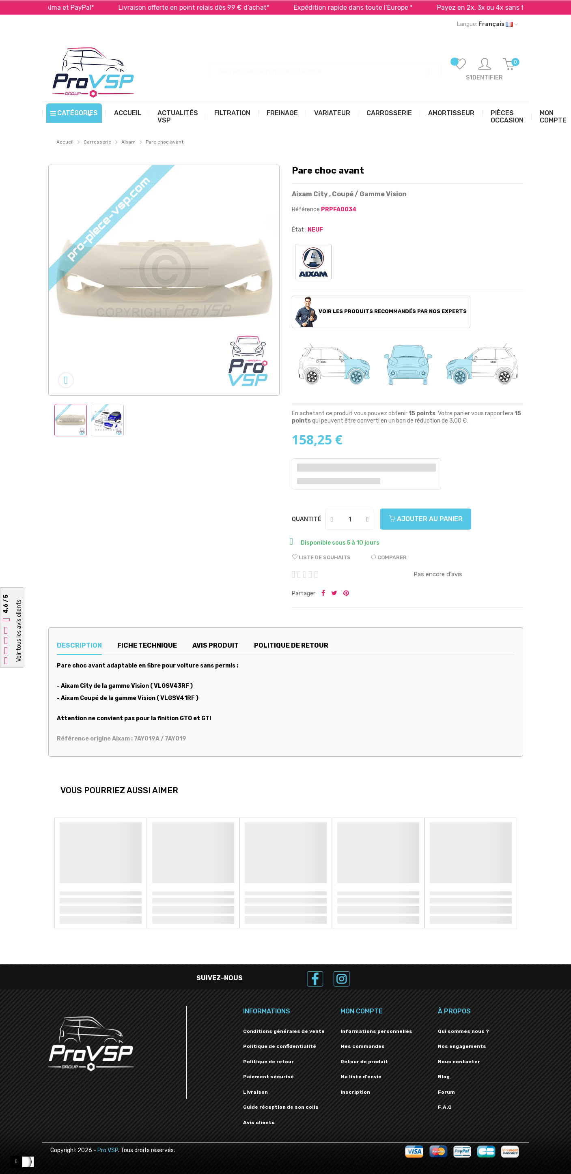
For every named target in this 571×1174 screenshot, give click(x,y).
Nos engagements (462, 1046)
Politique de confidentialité (279, 1046)
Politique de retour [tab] (291, 645)
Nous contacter (459, 1062)
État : (299, 229)
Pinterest (346, 594)
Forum (446, 1092)
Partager (323, 594)
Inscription (355, 1092)
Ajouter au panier (426, 519)
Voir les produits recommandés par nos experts (381, 311)
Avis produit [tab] (215, 645)
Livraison (255, 1092)
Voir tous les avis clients (18, 630)
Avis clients (259, 1122)
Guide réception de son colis (281, 1107)
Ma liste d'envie (360, 1077)
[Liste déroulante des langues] (487, 24)
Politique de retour (268, 1062)
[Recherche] (326, 67)
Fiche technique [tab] (147, 645)
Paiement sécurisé (268, 1077)
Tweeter (334, 594)
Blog (444, 1077)
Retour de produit (364, 1062)
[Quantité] (350, 519)
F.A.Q (445, 1107)
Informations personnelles (376, 1031)
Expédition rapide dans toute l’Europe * (372, 7)
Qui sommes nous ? (463, 1031)
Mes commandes (362, 1046)
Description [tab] (79, 645)
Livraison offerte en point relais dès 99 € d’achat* (213, 7)
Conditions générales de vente (284, 1031)
